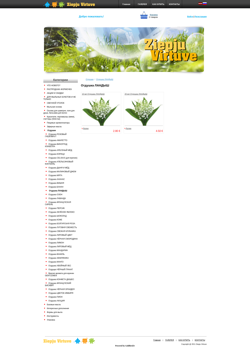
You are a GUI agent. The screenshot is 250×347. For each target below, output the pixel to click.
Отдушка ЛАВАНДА (57, 198)
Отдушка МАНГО (55, 262)
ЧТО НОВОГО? (53, 85)
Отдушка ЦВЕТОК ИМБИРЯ (60, 293)
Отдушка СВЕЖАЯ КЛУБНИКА (62, 231)
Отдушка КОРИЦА (56, 154)
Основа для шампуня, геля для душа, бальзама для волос (58, 112)
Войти (190, 16)
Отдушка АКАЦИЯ (56, 301)
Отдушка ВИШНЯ (56, 183)
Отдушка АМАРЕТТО (57, 140)
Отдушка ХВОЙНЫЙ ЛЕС (59, 266)
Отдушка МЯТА (55, 175)
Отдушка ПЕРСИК (56, 208)
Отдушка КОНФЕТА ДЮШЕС (61, 279)
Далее (86, 128)
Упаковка (51, 320)
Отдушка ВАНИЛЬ (56, 254)
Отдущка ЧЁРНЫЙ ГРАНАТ (60, 269)
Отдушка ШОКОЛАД (57, 216)
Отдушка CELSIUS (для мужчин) (62, 158)
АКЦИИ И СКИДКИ (55, 93)
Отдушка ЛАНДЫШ (58, 191)
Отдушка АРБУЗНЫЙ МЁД (60, 150)
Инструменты (53, 316)
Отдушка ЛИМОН (56, 243)
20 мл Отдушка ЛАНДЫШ (136, 94)
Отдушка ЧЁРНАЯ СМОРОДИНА (63, 239)
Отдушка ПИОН (55, 297)
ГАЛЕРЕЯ (142, 4)
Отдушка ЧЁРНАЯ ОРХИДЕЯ (61, 289)
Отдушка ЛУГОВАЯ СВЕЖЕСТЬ (62, 227)
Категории (60, 79)
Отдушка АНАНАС (56, 179)
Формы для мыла (54, 312)
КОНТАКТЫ (174, 4)
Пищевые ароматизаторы (58, 123)
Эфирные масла (54, 127)
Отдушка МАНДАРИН (58, 250)
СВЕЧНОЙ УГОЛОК (55, 103)
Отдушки (51, 130)
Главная (126, 4)
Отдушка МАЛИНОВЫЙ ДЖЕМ (62, 171)
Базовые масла (54, 304)
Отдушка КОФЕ (55, 220)
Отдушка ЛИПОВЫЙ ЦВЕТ (60, 235)
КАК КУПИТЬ (158, 4)
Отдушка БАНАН (55, 187)
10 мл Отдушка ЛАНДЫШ (93, 94)
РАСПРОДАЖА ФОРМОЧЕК (59, 89)
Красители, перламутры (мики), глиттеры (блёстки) (59, 118)
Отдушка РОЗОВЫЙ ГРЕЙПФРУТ (55, 135)
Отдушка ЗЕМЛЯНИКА (58, 258)
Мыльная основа (54, 107)
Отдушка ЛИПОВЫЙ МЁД (59, 246)
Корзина (154, 15)
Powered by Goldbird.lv (125, 346)
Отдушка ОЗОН (55, 194)
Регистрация (201, 16)
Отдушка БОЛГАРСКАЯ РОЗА (61, 223)
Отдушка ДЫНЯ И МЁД (58, 168)
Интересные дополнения (58, 308)
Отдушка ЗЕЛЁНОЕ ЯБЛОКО (61, 212)
